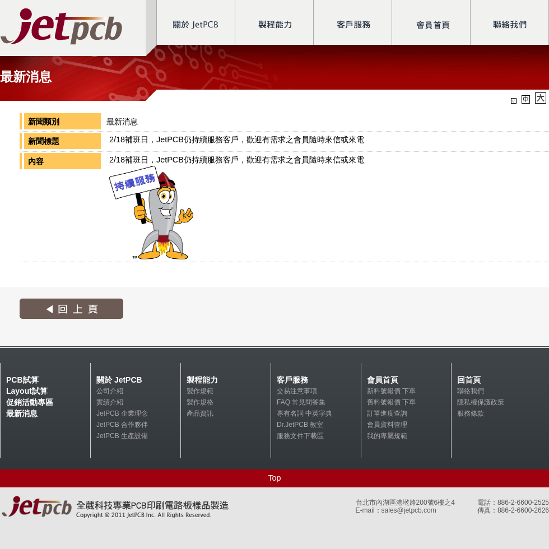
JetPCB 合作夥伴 (122, 425)
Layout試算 (27, 391)
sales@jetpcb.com (408, 510)
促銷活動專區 (29, 402)
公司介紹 (109, 391)
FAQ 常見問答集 (301, 402)
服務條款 (470, 413)
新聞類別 (43, 121)
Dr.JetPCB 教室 (300, 425)
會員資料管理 (387, 425)
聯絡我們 (470, 391)
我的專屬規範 (387, 436)
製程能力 (202, 379)
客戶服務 (292, 379)
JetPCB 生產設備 (122, 436)
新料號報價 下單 (391, 391)
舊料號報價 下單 (391, 402)
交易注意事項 (297, 391)
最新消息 (22, 413)
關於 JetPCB (119, 379)
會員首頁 (382, 379)
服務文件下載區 (300, 436)
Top (274, 477)
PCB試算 (22, 379)
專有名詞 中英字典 (304, 413)
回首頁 (469, 379)
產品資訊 (200, 413)
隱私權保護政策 (480, 402)
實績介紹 (109, 402)
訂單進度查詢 (387, 413)
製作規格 (200, 402)
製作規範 (200, 391)
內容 (36, 161)
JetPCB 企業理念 (122, 413)
